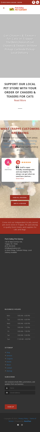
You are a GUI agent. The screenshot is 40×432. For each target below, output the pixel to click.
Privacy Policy (23, 418)
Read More (20, 100)
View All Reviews (20, 197)
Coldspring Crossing (26, 140)
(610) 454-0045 (10, 246)
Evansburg (17, 143)
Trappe (5, 146)
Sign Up (11, 407)
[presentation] (16, 398)
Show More (20, 178)
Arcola (11, 140)
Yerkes (7, 143)
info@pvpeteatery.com (12, 248)
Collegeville (29, 143)
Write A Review (20, 203)
